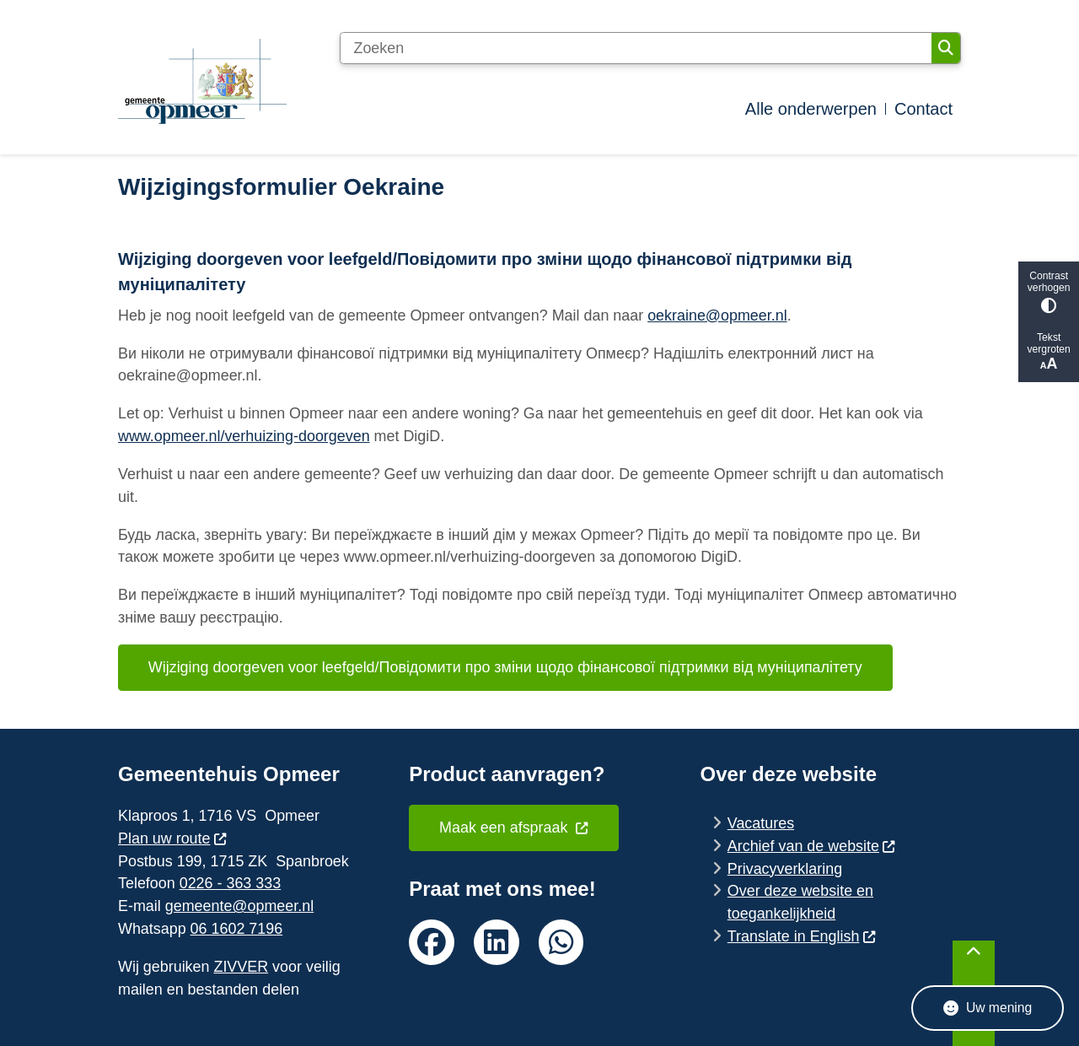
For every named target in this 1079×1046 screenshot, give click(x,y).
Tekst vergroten (1048, 352)
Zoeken (945, 48)
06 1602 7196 (237, 928)
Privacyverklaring (784, 868)
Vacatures (760, 823)
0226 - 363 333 (230, 883)
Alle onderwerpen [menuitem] (811, 109)
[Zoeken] (636, 48)
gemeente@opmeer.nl (239, 906)
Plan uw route (173, 838)
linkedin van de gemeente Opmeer (496, 942)
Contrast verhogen (1048, 291)
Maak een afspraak (514, 827)
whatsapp (561, 942)
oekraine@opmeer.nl (717, 315)
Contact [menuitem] (923, 109)
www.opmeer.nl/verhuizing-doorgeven (244, 436)
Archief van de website (811, 846)
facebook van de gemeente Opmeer (431, 942)
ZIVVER (240, 966)
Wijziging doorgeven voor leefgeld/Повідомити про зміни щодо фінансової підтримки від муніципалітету (505, 667)
